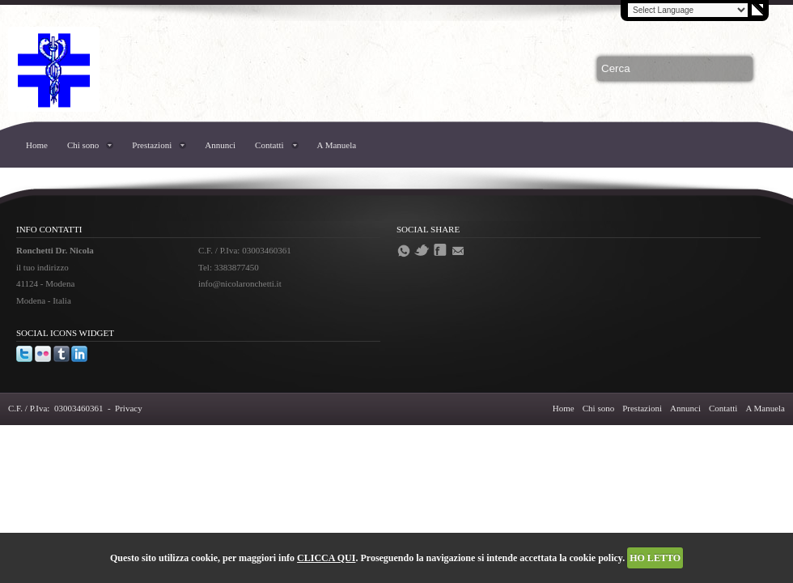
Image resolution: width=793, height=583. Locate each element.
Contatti (269, 145)
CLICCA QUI (326, 558)
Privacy (128, 408)
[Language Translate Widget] (688, 10)
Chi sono (83, 145)
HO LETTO (655, 558)
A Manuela (337, 145)
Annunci (220, 145)
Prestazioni (152, 145)
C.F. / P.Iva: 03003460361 (55, 408)
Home (37, 145)
